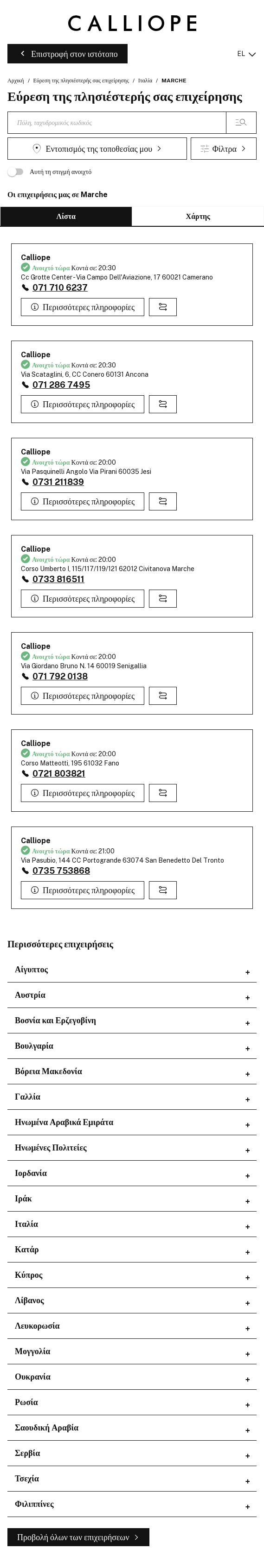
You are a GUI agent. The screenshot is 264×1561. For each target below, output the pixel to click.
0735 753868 (61, 871)
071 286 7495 (61, 385)
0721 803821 (58, 773)
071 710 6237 (60, 287)
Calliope (36, 257)
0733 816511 (58, 579)
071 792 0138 (60, 676)
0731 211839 (58, 482)
